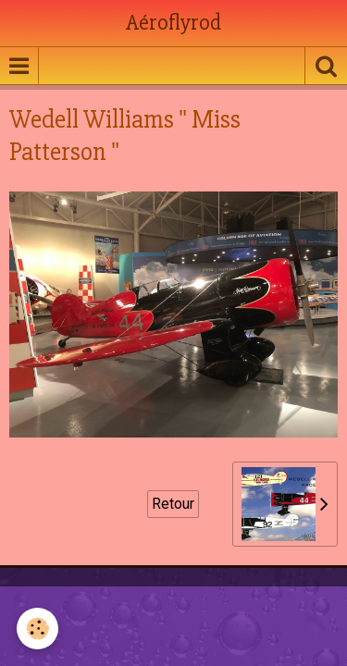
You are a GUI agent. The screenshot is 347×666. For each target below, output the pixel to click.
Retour (173, 503)
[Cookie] (37, 628)
